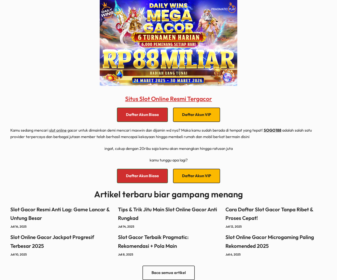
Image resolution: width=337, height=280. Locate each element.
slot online (58, 130)
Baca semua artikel (169, 272)
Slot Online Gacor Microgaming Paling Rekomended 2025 (269, 241)
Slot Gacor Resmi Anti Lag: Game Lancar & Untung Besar (60, 213)
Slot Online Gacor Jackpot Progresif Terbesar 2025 (52, 241)
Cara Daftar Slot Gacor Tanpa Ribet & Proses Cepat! (269, 213)
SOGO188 (272, 130)
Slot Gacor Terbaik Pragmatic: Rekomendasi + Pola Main (153, 241)
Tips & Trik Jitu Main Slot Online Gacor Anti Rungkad (167, 213)
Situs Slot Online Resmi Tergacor (168, 98)
